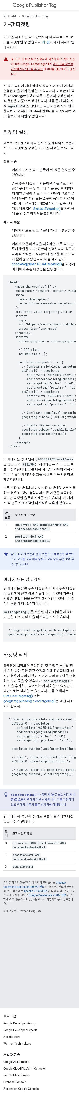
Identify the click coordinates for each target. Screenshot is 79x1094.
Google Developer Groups (20, 1023)
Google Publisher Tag (35, 16)
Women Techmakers (17, 1043)
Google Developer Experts (20, 1030)
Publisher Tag (34, 5)
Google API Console (16, 1062)
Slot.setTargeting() (46, 209)
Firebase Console (14, 1082)
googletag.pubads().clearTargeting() (29, 701)
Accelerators (11, 1036)
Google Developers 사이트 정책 (47, 895)
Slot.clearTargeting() (18, 696)
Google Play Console (16, 1075)
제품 (13, 16)
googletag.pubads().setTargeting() (37, 264)
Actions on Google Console (21, 1088)
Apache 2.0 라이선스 (36, 891)
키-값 (46, 42)
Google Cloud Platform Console (24, 1068)
